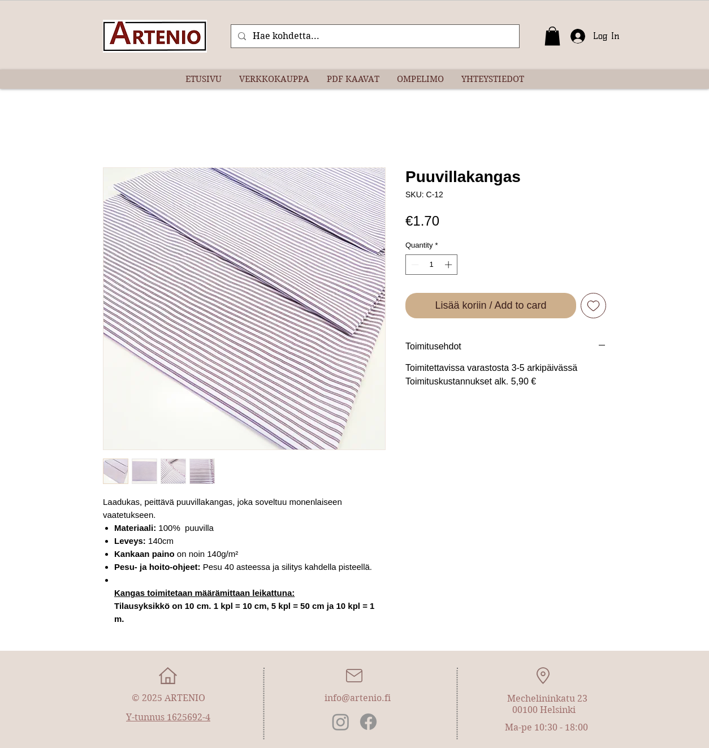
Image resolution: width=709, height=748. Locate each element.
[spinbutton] (432, 264)
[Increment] (449, 264)
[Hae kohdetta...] (374, 36)
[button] (552, 36)
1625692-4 (188, 717)
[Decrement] (414, 264)
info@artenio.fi (358, 698)
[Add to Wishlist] (593, 305)
